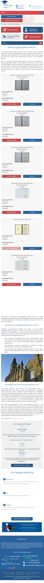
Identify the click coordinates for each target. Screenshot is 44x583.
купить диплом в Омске (17, 415)
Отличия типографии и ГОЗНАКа (13, 33)
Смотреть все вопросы (22, 563)
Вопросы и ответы (10, 571)
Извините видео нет (11, 276)
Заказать (32, 132)
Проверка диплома (12, 26)
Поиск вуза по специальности (33, 26)
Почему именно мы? (35, 33)
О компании (11, 569)
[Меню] (41, 12)
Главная (4, 20)
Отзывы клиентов (20, 571)
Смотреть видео (11, 132)
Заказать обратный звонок (32, 16)
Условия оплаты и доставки (33, 569)
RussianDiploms (36, 6)
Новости (27, 571)
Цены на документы (21, 569)
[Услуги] (40, 39)
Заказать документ (11, 16)
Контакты (34, 571)
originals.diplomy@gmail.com (37, 7)
